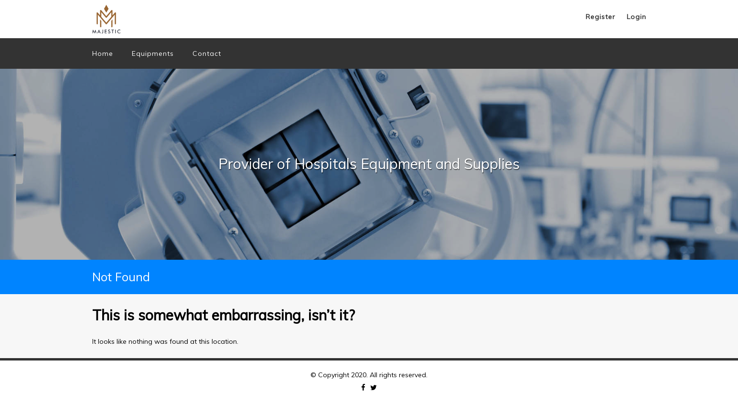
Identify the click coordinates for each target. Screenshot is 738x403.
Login (636, 16)
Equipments (153, 53)
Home (102, 53)
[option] (369, 164)
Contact (207, 53)
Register (600, 16)
